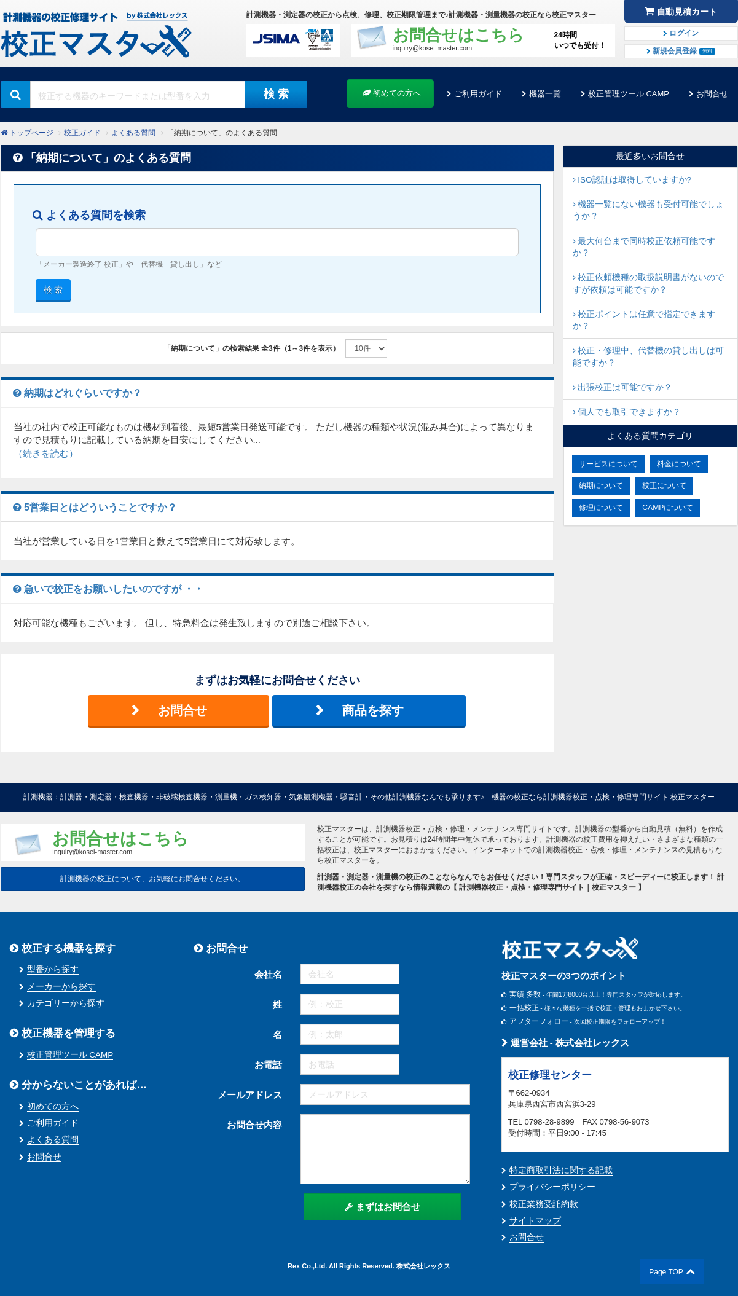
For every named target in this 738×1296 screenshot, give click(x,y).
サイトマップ (535, 1220)
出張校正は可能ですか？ (623, 387)
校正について (664, 485)
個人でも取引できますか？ (627, 412)
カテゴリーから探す (65, 1003)
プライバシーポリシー (552, 1187)
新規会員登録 (680, 51)
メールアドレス (250, 1095)
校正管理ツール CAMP (628, 93)
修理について (601, 507)
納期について (601, 485)
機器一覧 (545, 93)
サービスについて (608, 464)
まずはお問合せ (382, 1206)
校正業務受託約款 (543, 1204)
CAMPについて (667, 507)
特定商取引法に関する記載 (561, 1170)
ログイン (681, 33)
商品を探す (373, 710)
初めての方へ (392, 93)
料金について (679, 464)
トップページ (31, 132)
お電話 (268, 1064)
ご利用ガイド (478, 93)
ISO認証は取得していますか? (632, 179)
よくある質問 (133, 132)
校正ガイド (82, 132)
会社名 (268, 974)
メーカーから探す (61, 986)
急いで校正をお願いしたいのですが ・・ (108, 589)
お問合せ (712, 93)
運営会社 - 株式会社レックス (565, 1042)
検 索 (276, 94)
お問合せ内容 (254, 1125)
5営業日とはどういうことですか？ (95, 507)
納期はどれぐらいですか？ (77, 393)
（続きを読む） (46, 453)
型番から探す (53, 969)
